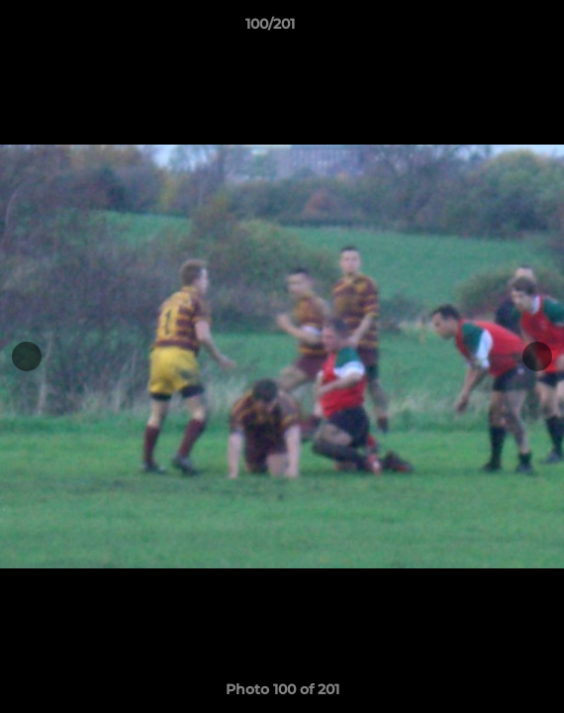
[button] (493, 29)
